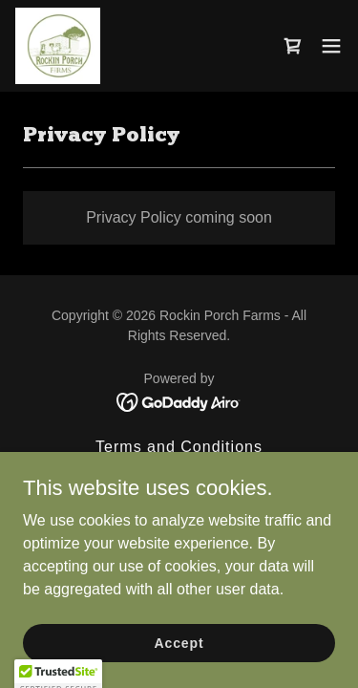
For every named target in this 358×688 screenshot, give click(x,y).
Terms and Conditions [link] (179, 447)
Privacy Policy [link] (179, 471)
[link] (57, 46)
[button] (331, 46)
